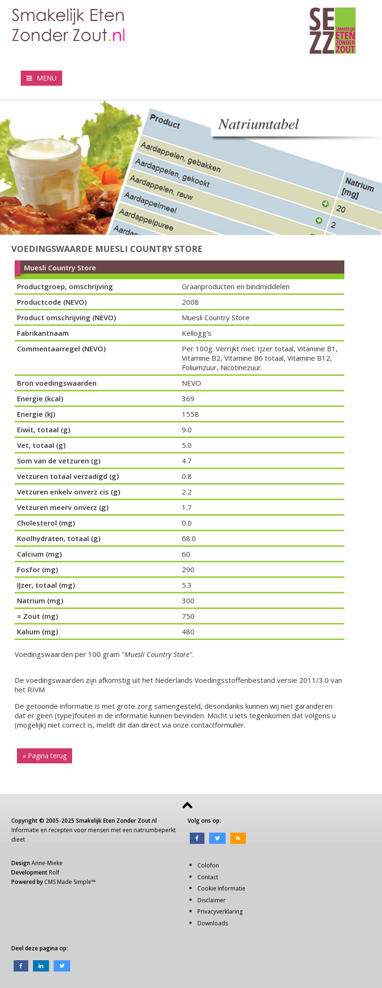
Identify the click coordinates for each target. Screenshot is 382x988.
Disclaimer (211, 900)
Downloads (212, 923)
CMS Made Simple (67, 882)
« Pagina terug (44, 755)
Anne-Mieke (47, 863)
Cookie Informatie (221, 888)
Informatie (25, 830)
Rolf (54, 872)
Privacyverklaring (220, 911)
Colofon (208, 865)
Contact (207, 877)
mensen (98, 830)
